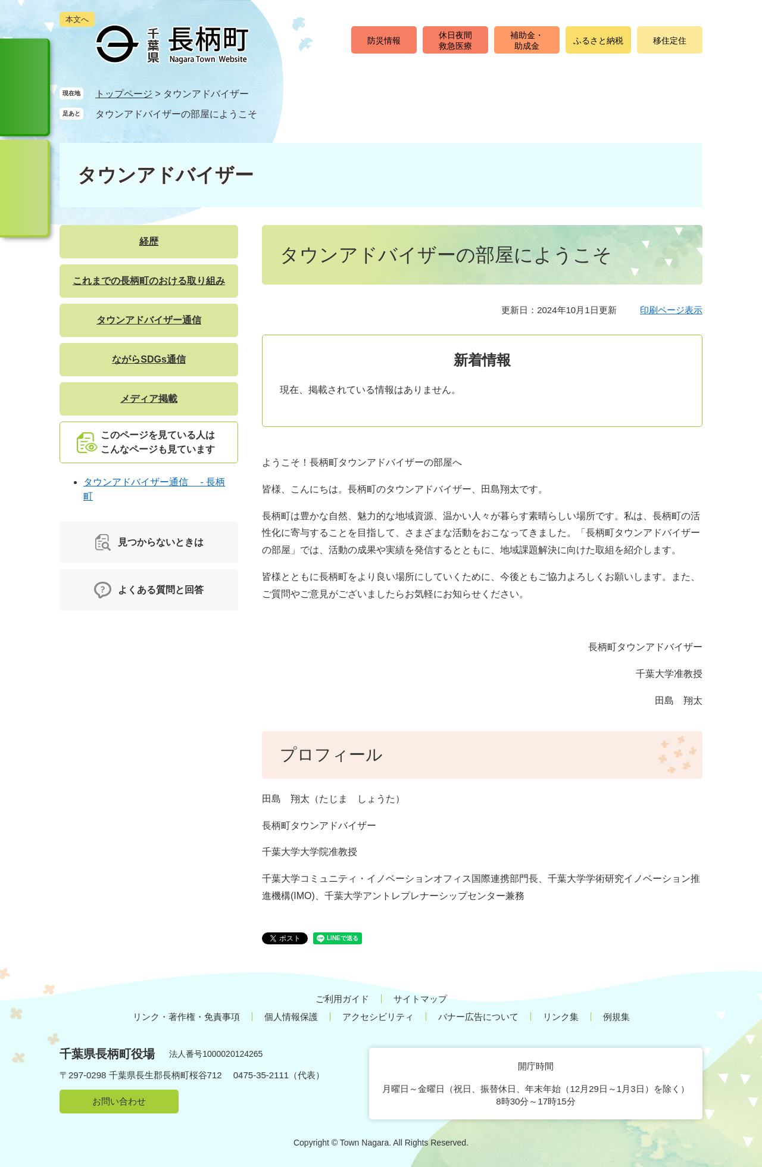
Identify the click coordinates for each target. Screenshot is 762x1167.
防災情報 (384, 40)
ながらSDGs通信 (149, 359)
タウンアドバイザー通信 (148, 320)
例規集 (616, 1017)
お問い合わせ (119, 1101)
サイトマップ (420, 999)
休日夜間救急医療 (455, 40)
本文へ (77, 19)
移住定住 (669, 40)
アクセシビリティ (378, 1017)
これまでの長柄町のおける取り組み (149, 281)
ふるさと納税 (598, 40)
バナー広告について (478, 1017)
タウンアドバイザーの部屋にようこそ (176, 114)
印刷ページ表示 (671, 310)
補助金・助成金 (527, 40)
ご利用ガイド (342, 999)
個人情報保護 (291, 1017)
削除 (268, 113)
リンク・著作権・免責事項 (186, 1017)
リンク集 (561, 1017)
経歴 (148, 241)
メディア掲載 (148, 399)
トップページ (123, 94)
